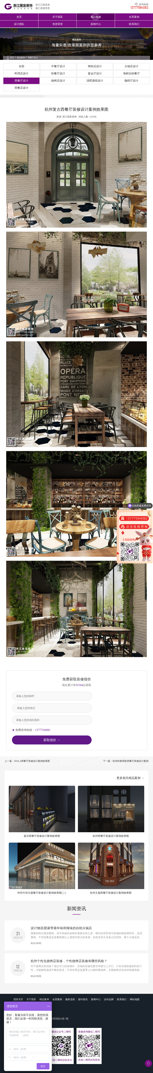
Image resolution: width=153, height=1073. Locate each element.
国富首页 (18, 999)
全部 (21, 66)
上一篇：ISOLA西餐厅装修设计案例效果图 (27, 761)
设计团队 (19, 24)
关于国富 (57, 16)
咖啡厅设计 (131, 80)
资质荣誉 (57, 24)
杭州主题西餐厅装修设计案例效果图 (110, 892)
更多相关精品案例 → (130, 778)
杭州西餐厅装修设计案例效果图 (111, 835)
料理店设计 (21, 73)
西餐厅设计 (33, 57)
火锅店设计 (131, 66)
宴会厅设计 (95, 73)
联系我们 (134, 24)
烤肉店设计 (95, 66)
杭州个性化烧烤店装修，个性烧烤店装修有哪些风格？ (69, 961)
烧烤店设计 (58, 80)
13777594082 (139, 8)
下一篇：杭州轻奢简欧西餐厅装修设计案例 (125, 761)
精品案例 (96, 16)
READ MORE (36, 943)
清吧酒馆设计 (94, 80)
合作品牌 (109, 999)
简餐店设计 (21, 87)
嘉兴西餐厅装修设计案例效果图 (42, 835)
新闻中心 (96, 24)
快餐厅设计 (58, 73)
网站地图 (134, 999)
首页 (19, 16)
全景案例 (134, 16)
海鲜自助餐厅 (131, 73)
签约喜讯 (83, 999)
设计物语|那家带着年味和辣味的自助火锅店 (61, 928)
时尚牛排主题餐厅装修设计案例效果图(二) (42, 892)
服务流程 (70, 999)
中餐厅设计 (58, 66)
